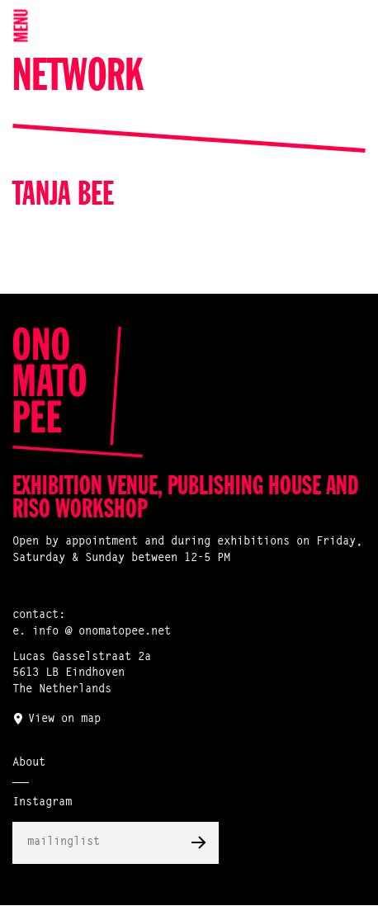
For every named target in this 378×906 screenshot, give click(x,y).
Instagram (42, 803)
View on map (64, 719)
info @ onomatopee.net (101, 632)
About (28, 763)
